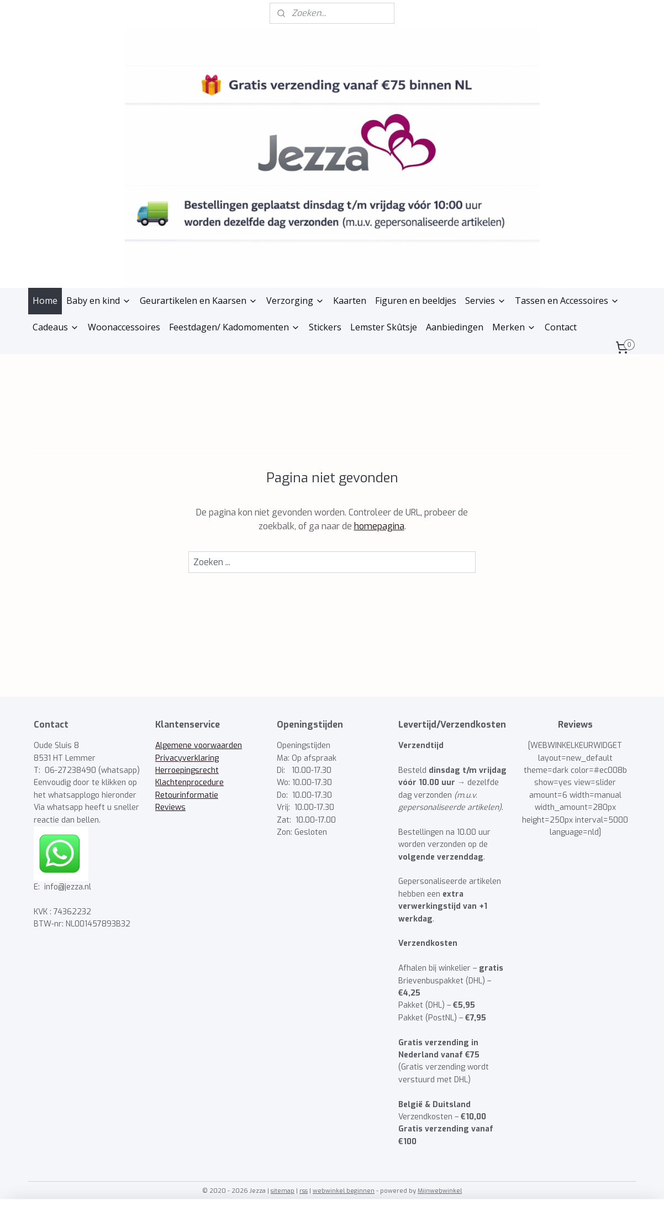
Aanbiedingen (454, 327)
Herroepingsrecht (187, 770)
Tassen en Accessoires (567, 300)
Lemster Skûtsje (383, 327)
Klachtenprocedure (189, 782)
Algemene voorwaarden (198, 745)
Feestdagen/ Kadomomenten (234, 327)
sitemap (282, 1191)
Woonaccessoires (124, 327)
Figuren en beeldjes (415, 300)
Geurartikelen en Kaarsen (198, 300)
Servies (485, 300)
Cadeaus (56, 327)
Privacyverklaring (187, 758)
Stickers (325, 327)
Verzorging (295, 300)
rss (303, 1191)
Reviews (170, 807)
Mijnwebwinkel (440, 1191)
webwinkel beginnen (344, 1191)
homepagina (379, 526)
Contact (561, 327)
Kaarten (349, 300)
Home (45, 300)
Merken (514, 327)
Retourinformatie (186, 795)
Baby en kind (98, 300)
